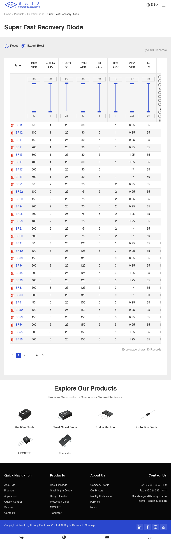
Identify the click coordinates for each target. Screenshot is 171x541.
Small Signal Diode (61, 491)
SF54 (19, 325)
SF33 (19, 258)
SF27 (19, 229)
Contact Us (158, 475)
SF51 (19, 302)
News (93, 507)
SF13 (19, 140)
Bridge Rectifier (59, 496)
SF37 (19, 288)
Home (7, 14)
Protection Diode (60, 502)
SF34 (19, 266)
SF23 (19, 199)
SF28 (19, 236)
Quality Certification (101, 496)
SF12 (19, 133)
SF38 (19, 295)
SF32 (19, 251)
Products (19, 14)
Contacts (9, 513)
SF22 (19, 192)
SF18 (19, 177)
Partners (95, 502)
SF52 (19, 310)
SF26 (19, 221)
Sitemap (90, 525)
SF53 (19, 317)
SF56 (19, 339)
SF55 (19, 332)
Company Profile (99, 485)
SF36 (19, 280)
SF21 (19, 184)
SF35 (19, 273)
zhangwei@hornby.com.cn (152, 496)
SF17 (19, 169)
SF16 (19, 162)
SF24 (19, 206)
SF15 (19, 155)
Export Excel (35, 46)
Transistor (55, 513)
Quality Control (13, 502)
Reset (14, 46)
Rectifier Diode (35, 14)
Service (8, 507)
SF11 (19, 125)
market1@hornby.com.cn (153, 501)
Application (10, 496)
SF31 (19, 243)
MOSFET (55, 507)
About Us (9, 485)
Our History (96, 491)
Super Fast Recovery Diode (63, 14)
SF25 (19, 214)
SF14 (19, 147)
